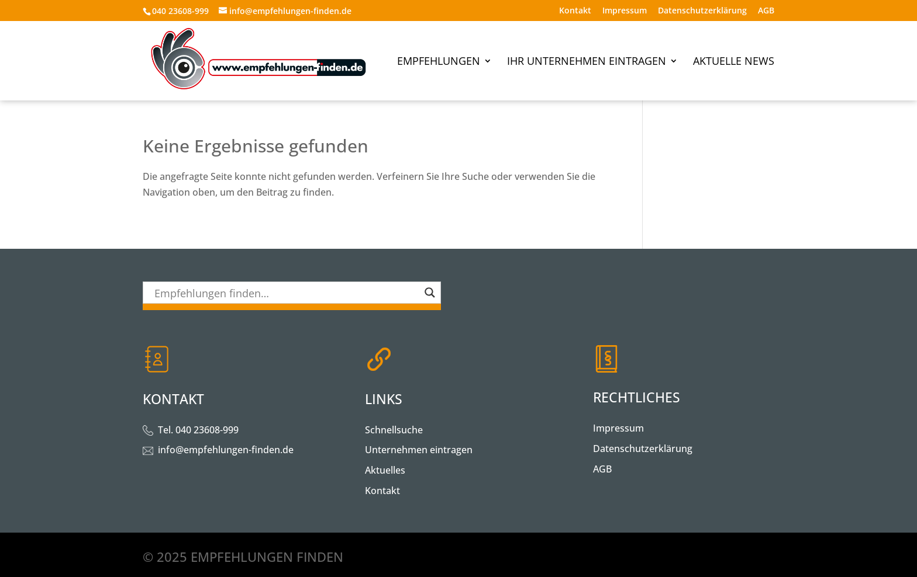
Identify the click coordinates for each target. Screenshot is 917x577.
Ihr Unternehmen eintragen (586, 62)
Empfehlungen (438, 62)
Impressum (624, 11)
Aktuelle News (733, 62)
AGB (766, 11)
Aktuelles (385, 470)
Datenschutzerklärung (702, 11)
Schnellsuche (394, 429)
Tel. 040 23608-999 (198, 429)
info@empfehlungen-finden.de (226, 449)
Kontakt (575, 11)
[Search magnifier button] (430, 292)
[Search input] (286, 292)
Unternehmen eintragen (419, 449)
